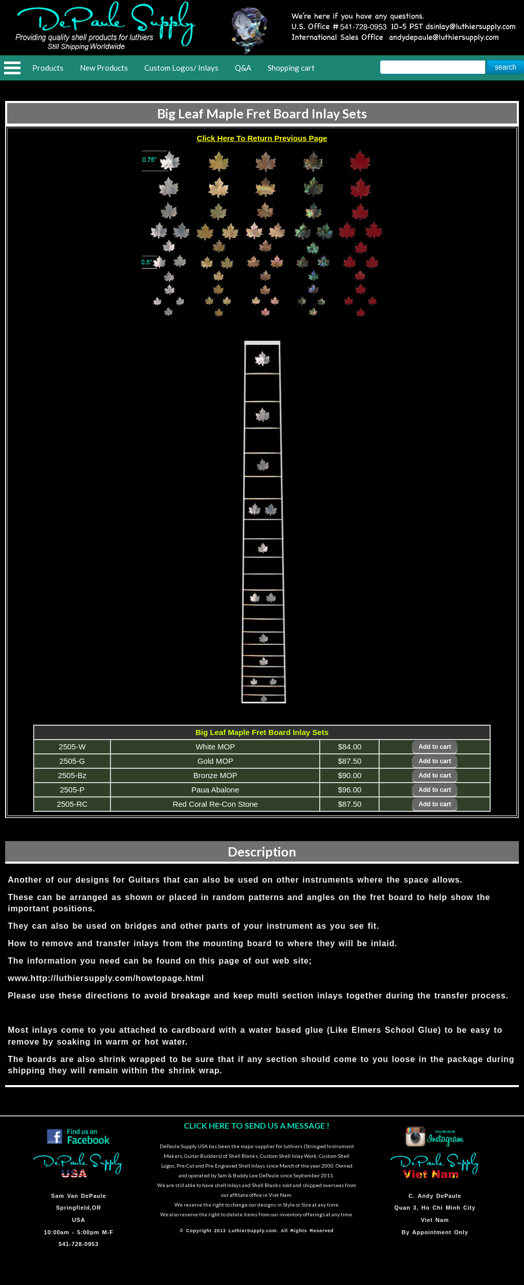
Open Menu (12, 67)
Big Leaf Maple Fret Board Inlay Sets (262, 113)
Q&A (243, 67)
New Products (104, 67)
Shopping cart (291, 67)
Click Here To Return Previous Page (262, 138)
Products (47, 67)
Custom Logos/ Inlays (181, 67)
